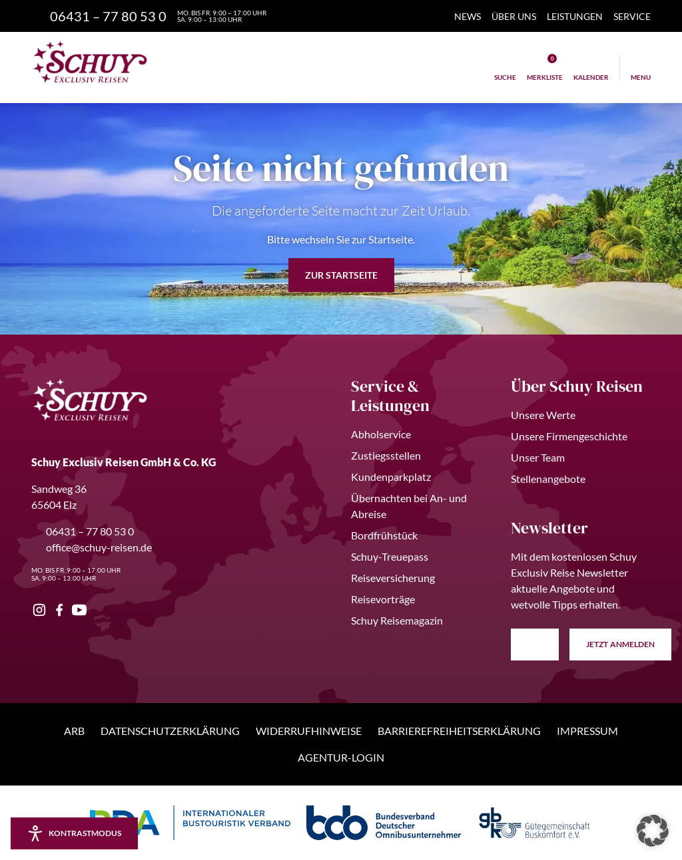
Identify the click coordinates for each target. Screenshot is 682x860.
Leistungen (575, 16)
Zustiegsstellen (386, 455)
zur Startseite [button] (341, 275)
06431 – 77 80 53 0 (82, 531)
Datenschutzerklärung (170, 730)
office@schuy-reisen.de (91, 547)
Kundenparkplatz (391, 476)
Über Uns (514, 16)
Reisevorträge (383, 599)
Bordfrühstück (384, 535)
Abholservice (381, 434)
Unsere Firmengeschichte (569, 436)
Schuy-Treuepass (389, 556)
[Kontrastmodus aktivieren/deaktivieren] (74, 833)
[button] (652, 830)
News (467, 16)
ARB (74, 730)
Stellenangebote (548, 478)
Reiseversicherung (393, 577)
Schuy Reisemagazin (397, 620)
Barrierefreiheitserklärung (459, 730)
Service (632, 16)
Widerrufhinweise (309, 730)
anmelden (620, 644)
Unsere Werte (543, 414)
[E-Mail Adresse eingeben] (535, 644)
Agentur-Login (341, 757)
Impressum (587, 730)
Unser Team (538, 457)
